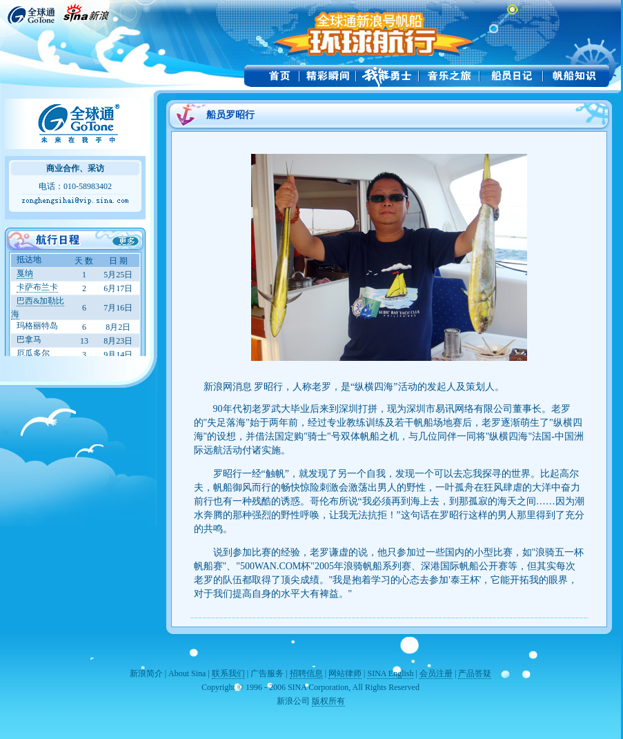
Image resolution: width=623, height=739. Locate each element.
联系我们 (228, 673)
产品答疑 (474, 673)
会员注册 (436, 673)
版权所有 (328, 701)
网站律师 (345, 673)
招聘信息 (306, 673)
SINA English (390, 673)
